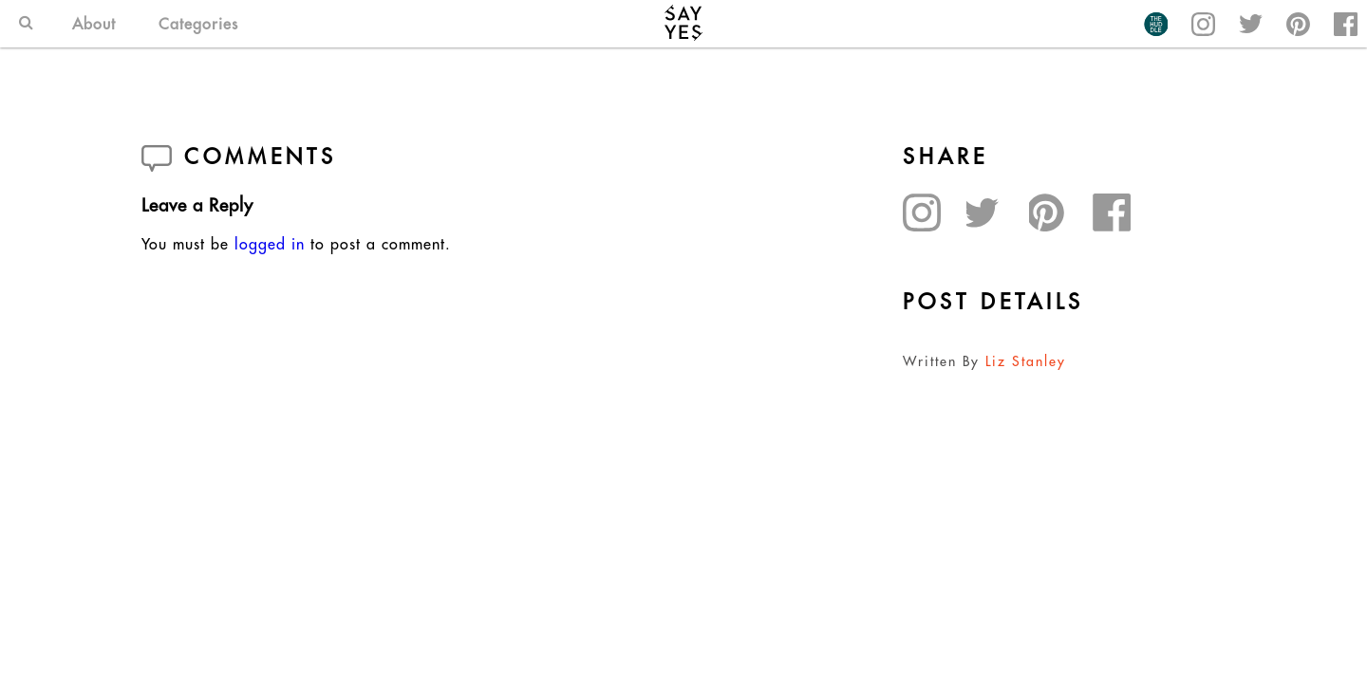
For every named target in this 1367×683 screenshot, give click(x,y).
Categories (198, 23)
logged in (269, 243)
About (94, 23)
